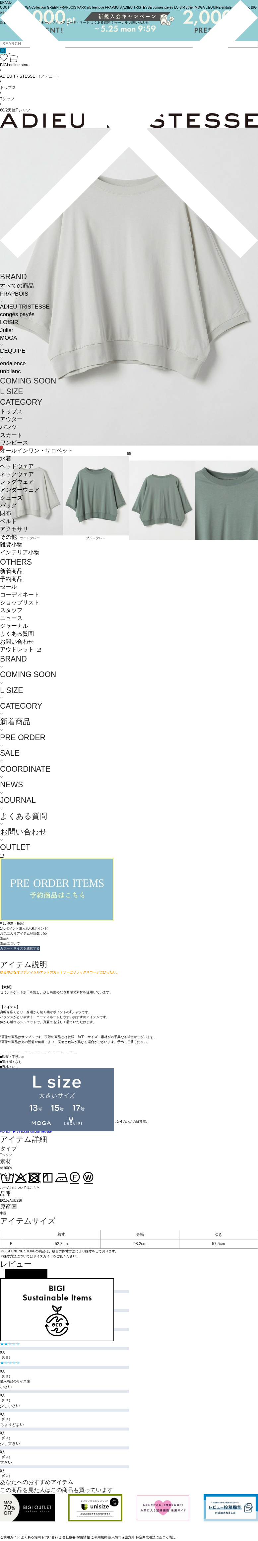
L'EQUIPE (12, 351)
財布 (5, 513)
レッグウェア (17, 482)
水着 (5, 458)
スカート (11, 435)
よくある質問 (17, 634)
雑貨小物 (11, 544)
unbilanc (10, 371)
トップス (11, 411)
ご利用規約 (99, 1537)
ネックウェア (17, 474)
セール (8, 587)
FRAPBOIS (14, 294)
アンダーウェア (19, 490)
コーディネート (19, 595)
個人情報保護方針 (121, 1537)
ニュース (11, 618)
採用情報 (83, 1537)
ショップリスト (19, 602)
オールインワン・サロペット (36, 451)
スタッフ (11, 610)
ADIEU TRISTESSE (24, 307)
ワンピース (14, 443)
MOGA (8, 338)
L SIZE (11, 391)
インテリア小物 (19, 552)
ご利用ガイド (10, 1537)
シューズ (11, 498)
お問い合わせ (17, 642)
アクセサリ (14, 529)
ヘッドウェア (17, 466)
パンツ (8, 427)
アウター (11, 419)
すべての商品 (17, 286)
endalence (13, 363)
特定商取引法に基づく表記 (155, 1537)
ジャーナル (14, 626)
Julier (6, 330)
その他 (8, 537)
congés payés (17, 314)
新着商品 (11, 571)
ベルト (8, 521)
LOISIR (9, 322)
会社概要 (69, 1537)
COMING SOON (28, 381)
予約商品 (11, 579)
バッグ (8, 505)
